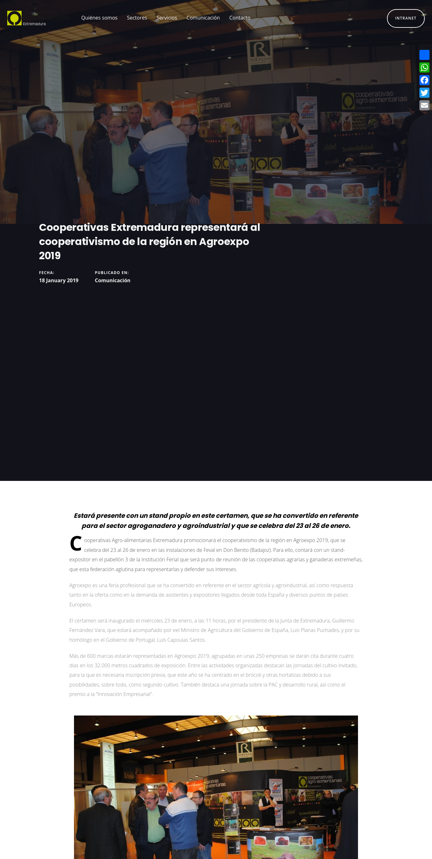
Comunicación (112, 280)
